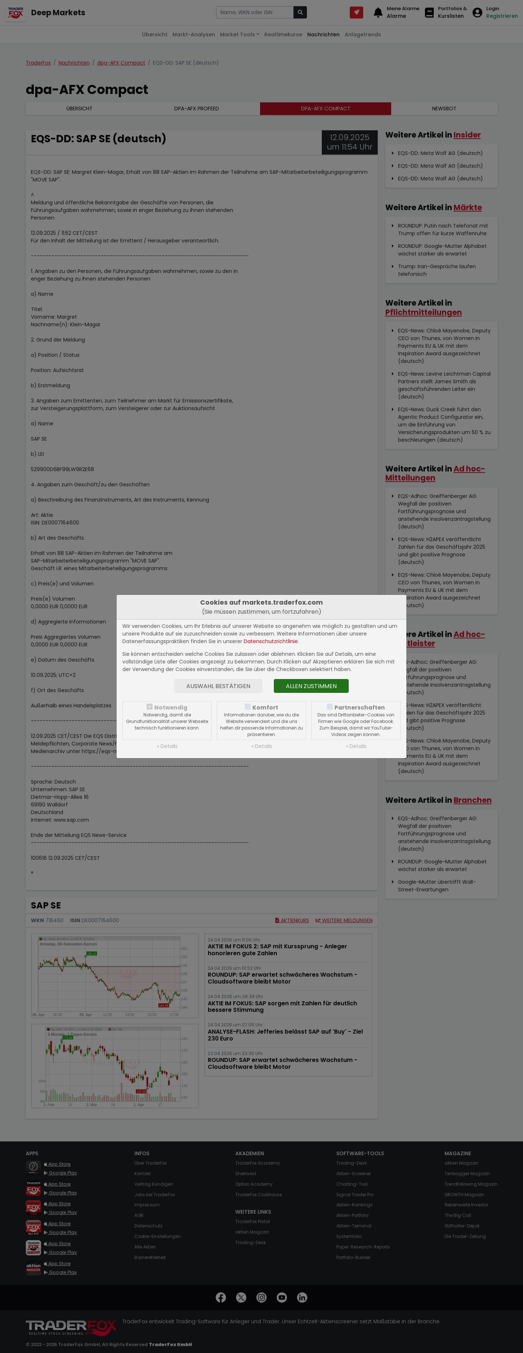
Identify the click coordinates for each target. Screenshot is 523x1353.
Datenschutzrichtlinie (271, 641)
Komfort (265, 707)
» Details (167, 746)
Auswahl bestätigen (218, 686)
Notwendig (170, 707)
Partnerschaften (360, 707)
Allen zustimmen (311, 686)
